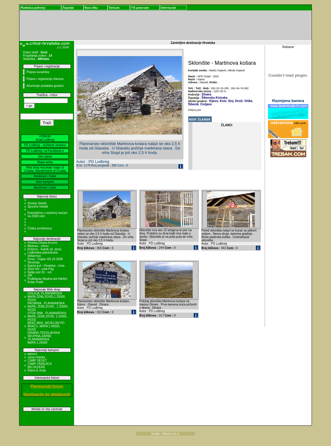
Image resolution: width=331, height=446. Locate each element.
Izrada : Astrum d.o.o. (165, 433)
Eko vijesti (45, 156)
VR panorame (140, 7)
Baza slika (91, 7)
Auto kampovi (45, 181)
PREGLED (194, 110)
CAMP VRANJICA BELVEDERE (39, 365)
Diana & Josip (36, 370)
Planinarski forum (46, 386)
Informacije (168, 7)
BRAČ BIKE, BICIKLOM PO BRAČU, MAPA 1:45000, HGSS (46, 326)
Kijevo (213, 101)
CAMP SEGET (37, 360)
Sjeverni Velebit (37, 206)
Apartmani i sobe (45, 187)
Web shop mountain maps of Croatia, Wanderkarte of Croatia (45, 169)
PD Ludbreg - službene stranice (45, 145)
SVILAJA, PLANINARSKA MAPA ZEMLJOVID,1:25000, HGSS (46, 297)
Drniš (238, 101)
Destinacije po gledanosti (47, 394)
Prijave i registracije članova (44, 79)
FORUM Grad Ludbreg (45, 138)
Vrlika (247, 101)
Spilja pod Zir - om (39, 272)
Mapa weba (45, 162)
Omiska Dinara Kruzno (42, 242)
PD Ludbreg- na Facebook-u (45, 150)
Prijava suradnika (37, 72)
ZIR (29, 275)
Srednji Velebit (37, 203)
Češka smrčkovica (39, 228)
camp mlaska (36, 357)
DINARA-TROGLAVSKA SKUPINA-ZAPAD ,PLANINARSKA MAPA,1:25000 (43, 337)
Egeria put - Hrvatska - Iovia (46, 265)
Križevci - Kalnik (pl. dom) (44, 249)
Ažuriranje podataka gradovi (45, 85)
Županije (68, 7)
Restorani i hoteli (45, 176)
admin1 (32, 354)
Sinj (230, 101)
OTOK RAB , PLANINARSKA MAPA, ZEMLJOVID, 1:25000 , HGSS (47, 316)
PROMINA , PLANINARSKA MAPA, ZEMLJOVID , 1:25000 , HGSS (48, 306)
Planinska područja (32, 7)
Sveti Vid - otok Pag (40, 269)
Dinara (206, 94)
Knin (222, 101)
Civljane (206, 104)
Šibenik (193, 104)
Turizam (113, 7)
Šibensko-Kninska (215, 97)
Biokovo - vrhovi (38, 246)
